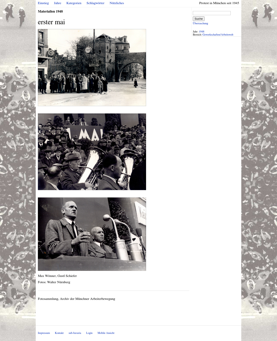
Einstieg (43, 3)
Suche (199, 18)
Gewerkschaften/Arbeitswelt (218, 34)
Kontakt (59, 333)
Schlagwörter (95, 3)
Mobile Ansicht (106, 333)
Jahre (57, 3)
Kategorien (73, 3)
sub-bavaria (75, 333)
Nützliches (117, 3)
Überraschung (200, 23)
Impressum (44, 333)
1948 (202, 31)
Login (89, 333)
